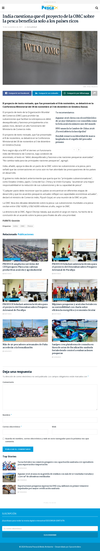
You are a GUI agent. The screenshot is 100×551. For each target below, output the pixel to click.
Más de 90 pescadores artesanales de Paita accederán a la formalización (25, 346)
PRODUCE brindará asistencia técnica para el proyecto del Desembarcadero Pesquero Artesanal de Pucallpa (74, 267)
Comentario (8, 382)
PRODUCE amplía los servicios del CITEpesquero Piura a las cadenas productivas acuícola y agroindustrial (22, 267)
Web (54, 426)
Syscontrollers (75, 547)
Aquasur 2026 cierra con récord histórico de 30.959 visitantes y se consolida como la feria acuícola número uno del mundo (76, 121)
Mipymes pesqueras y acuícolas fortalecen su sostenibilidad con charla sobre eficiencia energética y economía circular (74, 307)
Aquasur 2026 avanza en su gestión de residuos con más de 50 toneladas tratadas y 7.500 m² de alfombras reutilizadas (55, 475)
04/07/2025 (7, 314)
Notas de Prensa (12, 259)
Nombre (7, 415)
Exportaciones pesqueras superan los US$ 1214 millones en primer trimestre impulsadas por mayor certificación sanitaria (53, 487)
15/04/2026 (22, 492)
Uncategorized (61, 340)
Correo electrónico (12, 426)
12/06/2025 (56, 357)
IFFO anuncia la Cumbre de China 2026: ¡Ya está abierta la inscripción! (75, 130)
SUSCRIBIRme (50, 535)
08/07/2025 (7, 274)
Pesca (30, 226)
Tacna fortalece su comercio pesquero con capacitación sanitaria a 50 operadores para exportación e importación (55, 463)
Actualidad (32, 27)
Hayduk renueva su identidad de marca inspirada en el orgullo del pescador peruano (75, 139)
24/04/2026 (22, 468)
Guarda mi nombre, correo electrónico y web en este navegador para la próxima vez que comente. (47, 440)
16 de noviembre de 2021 (13, 27)
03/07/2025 (56, 314)
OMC (23, 226)
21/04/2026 (22, 480)
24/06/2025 (7, 351)
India (15, 226)
